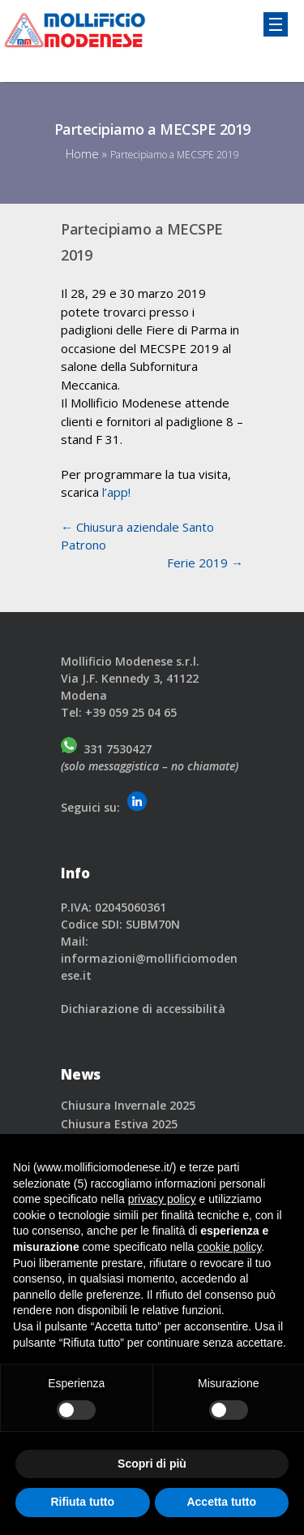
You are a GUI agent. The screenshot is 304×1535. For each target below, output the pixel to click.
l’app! (116, 492)
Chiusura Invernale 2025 (128, 1105)
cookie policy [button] (229, 1246)
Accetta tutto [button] (221, 1501)
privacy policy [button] (162, 1198)
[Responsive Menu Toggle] (275, 24)
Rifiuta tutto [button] (82, 1501)
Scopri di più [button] (152, 1463)
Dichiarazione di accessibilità (143, 1008)
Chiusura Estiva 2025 (119, 1124)
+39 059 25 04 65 (131, 712)
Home (82, 153)
